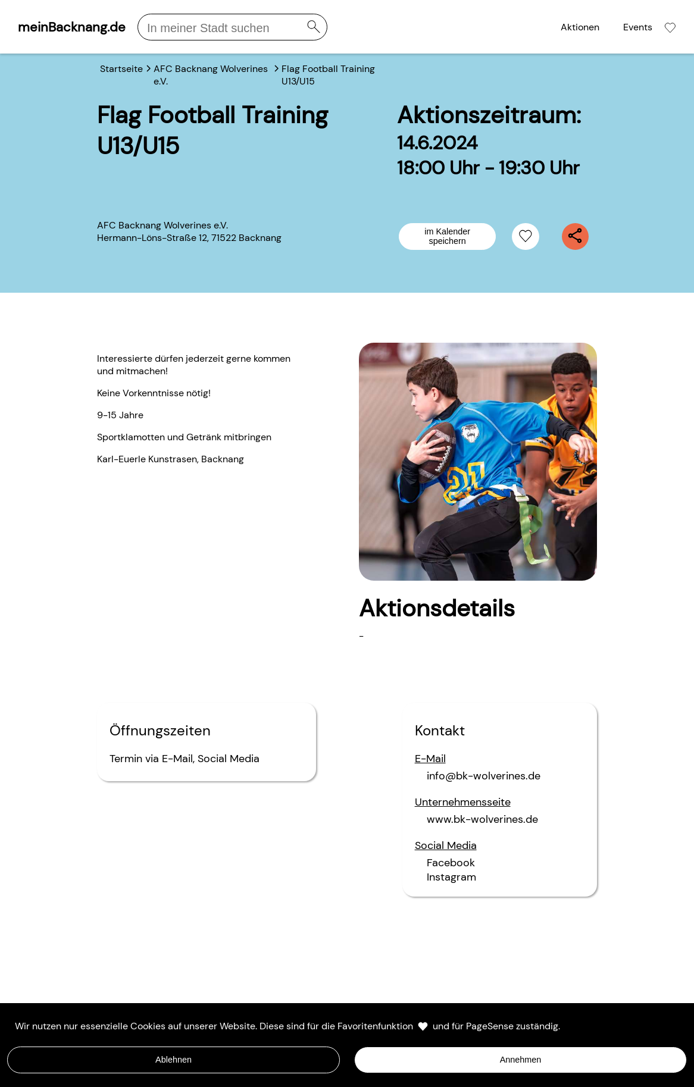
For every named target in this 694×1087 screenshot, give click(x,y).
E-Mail (177, 758)
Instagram (451, 877)
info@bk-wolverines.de (483, 776)
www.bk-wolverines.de (482, 819)
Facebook (451, 863)
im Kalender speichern (447, 236)
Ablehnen (173, 1059)
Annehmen (521, 1059)
